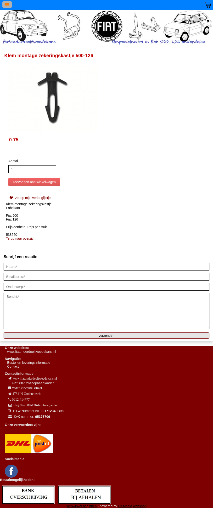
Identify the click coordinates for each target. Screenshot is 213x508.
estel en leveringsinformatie (29, 362)
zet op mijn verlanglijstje (29, 198)
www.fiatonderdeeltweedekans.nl (31, 351)
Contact (13, 366)
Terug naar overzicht (21, 238)
